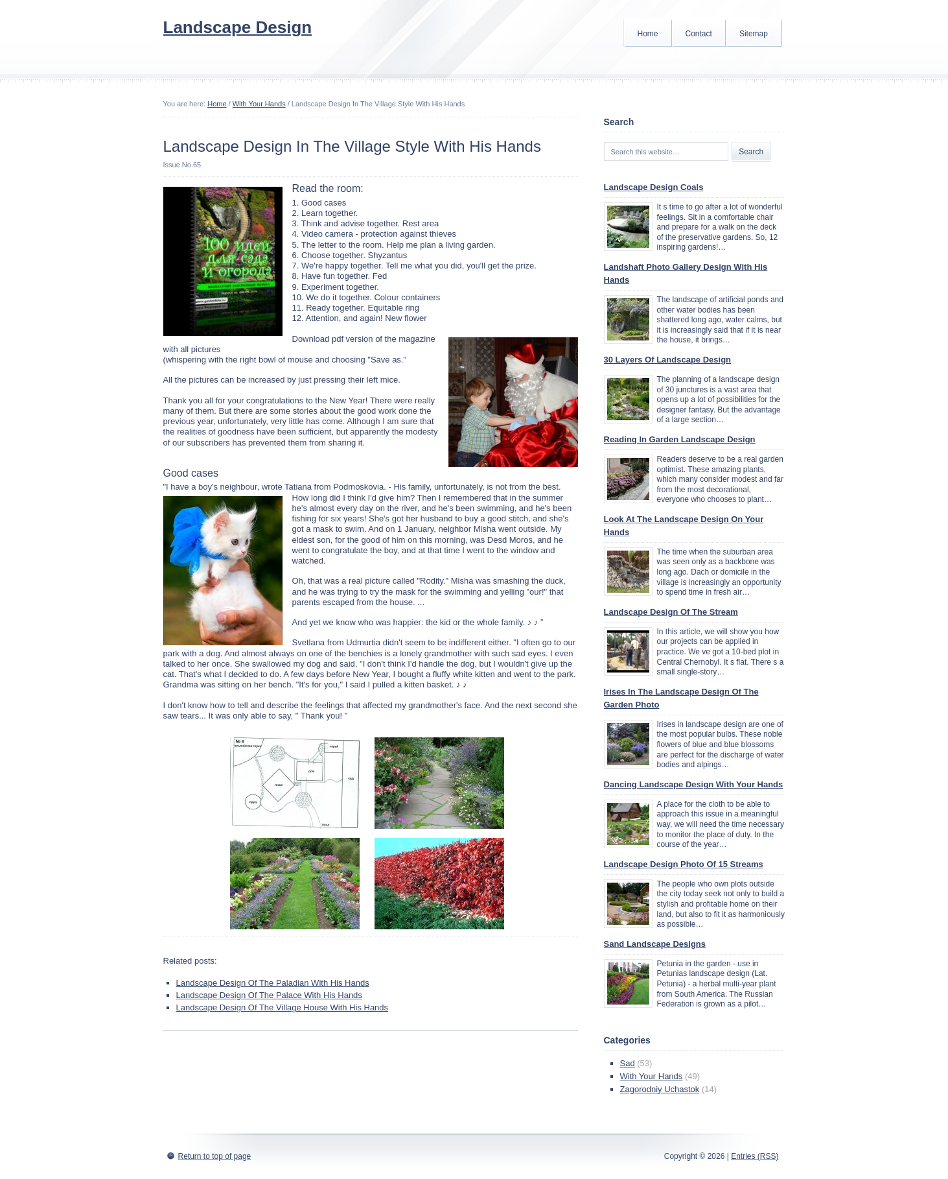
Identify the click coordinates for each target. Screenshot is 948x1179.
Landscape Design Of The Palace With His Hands (269, 995)
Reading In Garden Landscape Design (680, 439)
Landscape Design (237, 27)
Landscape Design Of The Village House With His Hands (282, 1007)
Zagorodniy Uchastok (660, 1089)
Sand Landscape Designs (655, 944)
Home (648, 33)
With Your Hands (259, 104)
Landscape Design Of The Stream (671, 612)
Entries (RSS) (754, 1156)
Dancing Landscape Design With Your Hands (693, 784)
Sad (627, 1063)
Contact (699, 33)
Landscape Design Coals (654, 187)
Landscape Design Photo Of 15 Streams (683, 864)
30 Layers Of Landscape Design (668, 359)
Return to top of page (214, 1156)
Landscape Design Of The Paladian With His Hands (272, 983)
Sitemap (753, 33)
